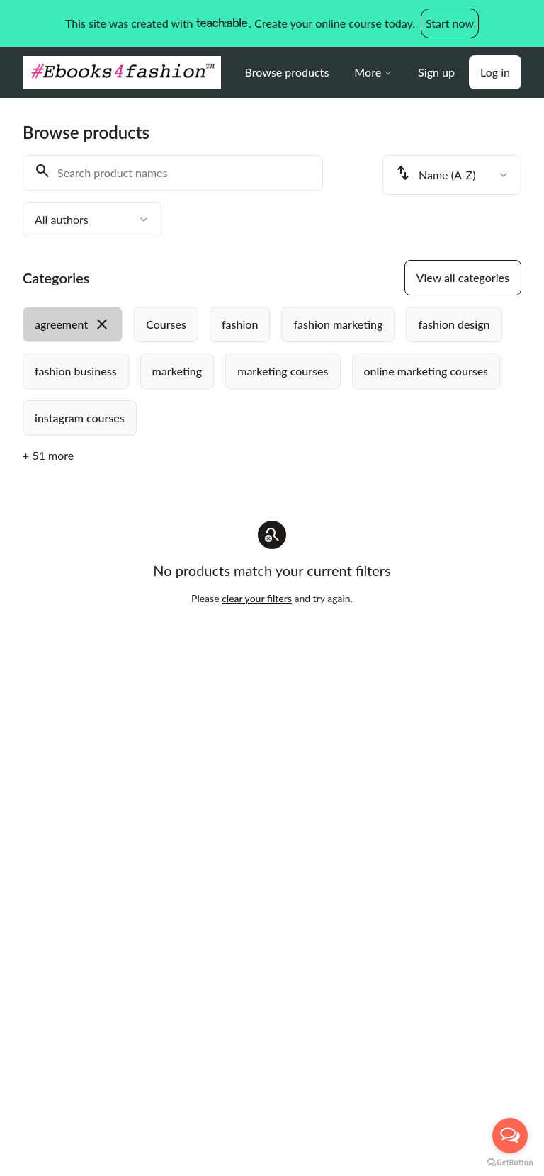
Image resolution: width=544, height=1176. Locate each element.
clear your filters (257, 598)
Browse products (287, 72)
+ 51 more (48, 455)
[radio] (73, 324)
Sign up (436, 72)
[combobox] (92, 219)
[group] (272, 371)
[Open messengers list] (510, 1135)
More (373, 72)
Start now (450, 23)
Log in (495, 72)
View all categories (462, 277)
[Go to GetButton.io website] (510, 1162)
